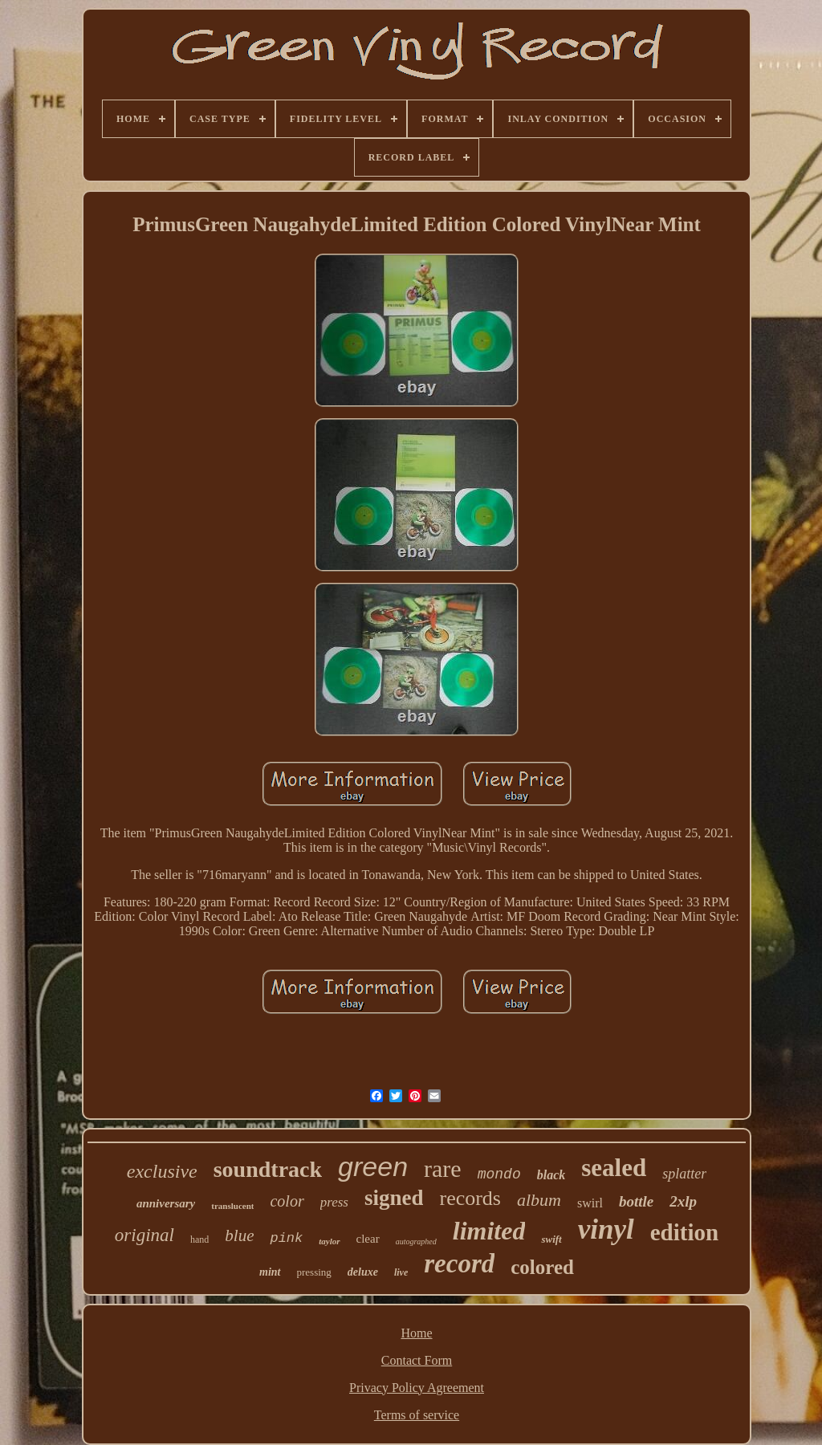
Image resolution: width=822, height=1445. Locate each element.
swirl (590, 1203)
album (539, 1200)
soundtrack (268, 1169)
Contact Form (416, 1360)
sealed (613, 1168)
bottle (636, 1201)
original (144, 1235)
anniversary (165, 1203)
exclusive (162, 1171)
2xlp (683, 1201)
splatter (684, 1174)
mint (269, 1272)
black (551, 1175)
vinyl (606, 1229)
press (334, 1202)
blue (239, 1235)
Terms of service (416, 1415)
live (401, 1272)
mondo (499, 1174)
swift (551, 1239)
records (470, 1198)
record (459, 1263)
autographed (416, 1241)
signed (394, 1198)
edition (684, 1232)
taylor (329, 1241)
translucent (232, 1206)
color (286, 1201)
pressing (314, 1272)
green (373, 1166)
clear (368, 1238)
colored (542, 1267)
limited (489, 1230)
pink (286, 1238)
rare (443, 1168)
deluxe (363, 1272)
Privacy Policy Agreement (416, 1387)
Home (416, 1333)
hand (199, 1239)
